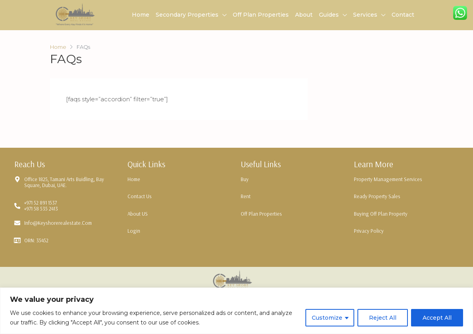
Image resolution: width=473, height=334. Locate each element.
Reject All (382, 317)
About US (137, 213)
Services (365, 14)
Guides (329, 14)
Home (140, 14)
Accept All (437, 317)
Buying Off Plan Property (380, 213)
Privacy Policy (369, 231)
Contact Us (139, 196)
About (304, 14)
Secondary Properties (187, 14)
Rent (246, 196)
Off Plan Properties (261, 14)
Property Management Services (388, 179)
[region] (236, 311)
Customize (327, 317)
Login (133, 231)
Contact (403, 14)
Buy (245, 179)
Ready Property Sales (377, 196)
